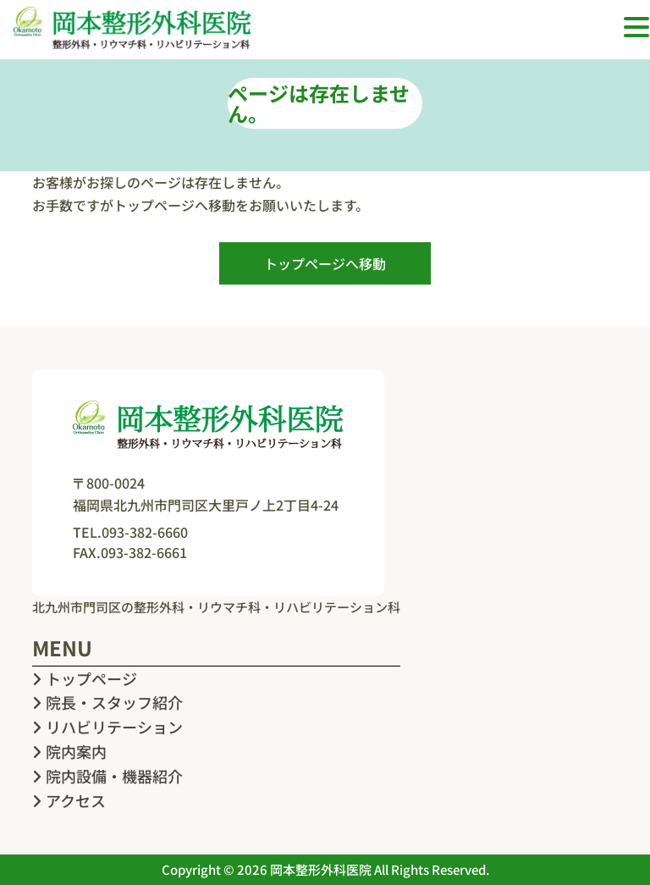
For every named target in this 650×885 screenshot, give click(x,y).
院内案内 (69, 751)
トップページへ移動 (325, 263)
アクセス (69, 800)
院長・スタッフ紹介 (107, 702)
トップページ (84, 678)
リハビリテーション (107, 727)
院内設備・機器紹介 (107, 776)
